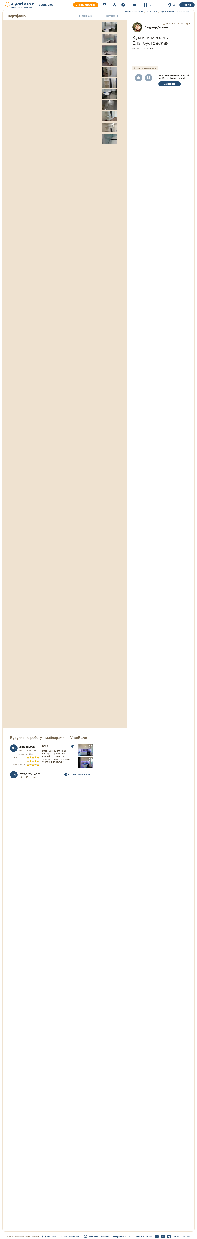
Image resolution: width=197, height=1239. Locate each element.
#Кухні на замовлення (145, 68)
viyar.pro (186, 1236)
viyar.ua (177, 1236)
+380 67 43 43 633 (144, 1236)
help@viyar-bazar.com (122, 1236)
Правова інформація (70, 1236)
